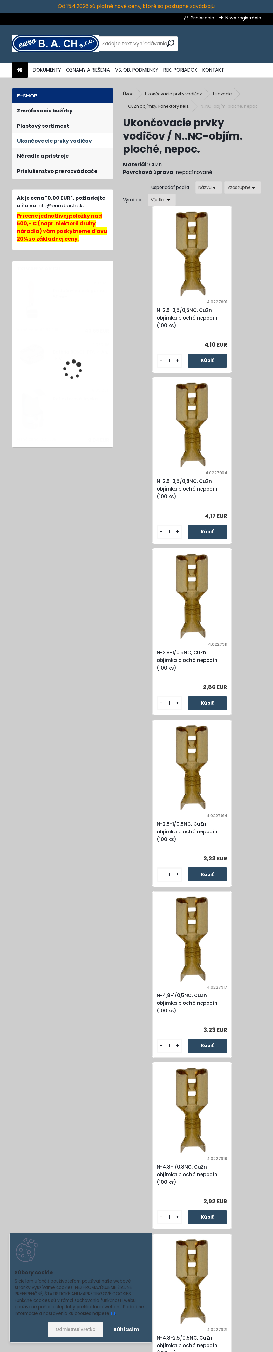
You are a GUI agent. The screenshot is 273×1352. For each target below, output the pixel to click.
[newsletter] (244, 1313)
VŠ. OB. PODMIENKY (136, 70)
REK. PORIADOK (180, 70)
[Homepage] (20, 70)
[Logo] (55, 44)
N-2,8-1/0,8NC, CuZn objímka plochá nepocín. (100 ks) (224, 489)
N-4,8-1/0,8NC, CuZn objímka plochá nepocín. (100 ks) (224, 660)
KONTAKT (213, 70)
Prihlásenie (202, 18)
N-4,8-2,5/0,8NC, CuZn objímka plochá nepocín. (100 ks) (225, 832)
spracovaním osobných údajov (169, 1329)
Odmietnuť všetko (75, 1330)
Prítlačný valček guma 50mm (78, 294)
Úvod (128, 94)
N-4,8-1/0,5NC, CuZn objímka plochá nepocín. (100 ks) (155, 660)
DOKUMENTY (47, 70)
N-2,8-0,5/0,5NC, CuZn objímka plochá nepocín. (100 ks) (156, 318)
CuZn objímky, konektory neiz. (158, 106)
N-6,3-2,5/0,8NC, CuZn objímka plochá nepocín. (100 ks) (226, 1003)
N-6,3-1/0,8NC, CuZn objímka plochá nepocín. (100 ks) (154, 1003)
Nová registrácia (243, 18)
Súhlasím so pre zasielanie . (187, 1329)
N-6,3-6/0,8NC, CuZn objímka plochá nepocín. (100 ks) (189, 1174)
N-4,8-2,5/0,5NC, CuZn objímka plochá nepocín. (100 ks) (156, 832)
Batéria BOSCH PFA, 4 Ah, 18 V (80, 355)
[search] (170, 43)
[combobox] (208, 187)
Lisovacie (222, 94)
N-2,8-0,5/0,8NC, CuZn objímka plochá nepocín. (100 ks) (225, 318)
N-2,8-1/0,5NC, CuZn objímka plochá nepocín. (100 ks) (154, 489)
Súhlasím (126, 1329)
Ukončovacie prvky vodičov (173, 94)
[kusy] (139, 361)
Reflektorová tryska (75, 399)
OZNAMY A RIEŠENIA (88, 70)
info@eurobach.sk (60, 205)
